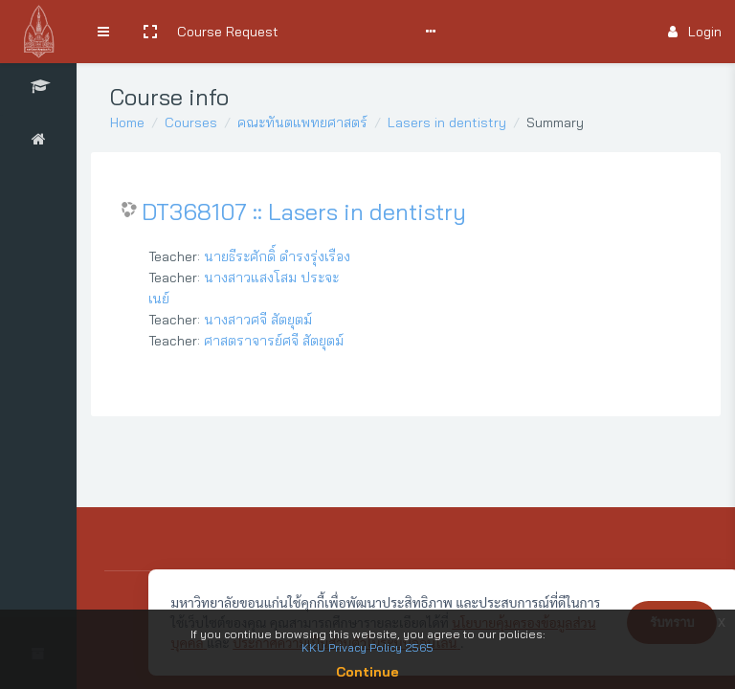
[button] (150, 31)
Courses (191, 122)
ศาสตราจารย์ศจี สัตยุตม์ (274, 340)
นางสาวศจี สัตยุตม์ (258, 319)
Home (127, 122)
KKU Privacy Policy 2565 (367, 647)
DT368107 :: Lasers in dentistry (304, 211)
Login (695, 31)
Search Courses (342, 31)
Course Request (227, 31)
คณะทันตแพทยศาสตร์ (302, 122)
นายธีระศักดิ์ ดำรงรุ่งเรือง (277, 256)
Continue (367, 671)
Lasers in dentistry (447, 122)
